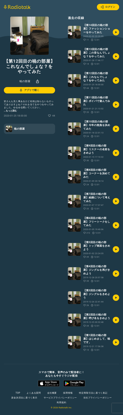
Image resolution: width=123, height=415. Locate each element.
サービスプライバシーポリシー (60, 397)
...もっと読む (10, 110)
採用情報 (68, 393)
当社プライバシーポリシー (97, 397)
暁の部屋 (25, 81)
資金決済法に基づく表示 (24, 397)
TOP (18, 393)
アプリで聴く (29, 90)
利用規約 (61, 402)
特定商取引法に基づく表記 (93, 393)
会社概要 (52, 393)
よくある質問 (34, 393)
